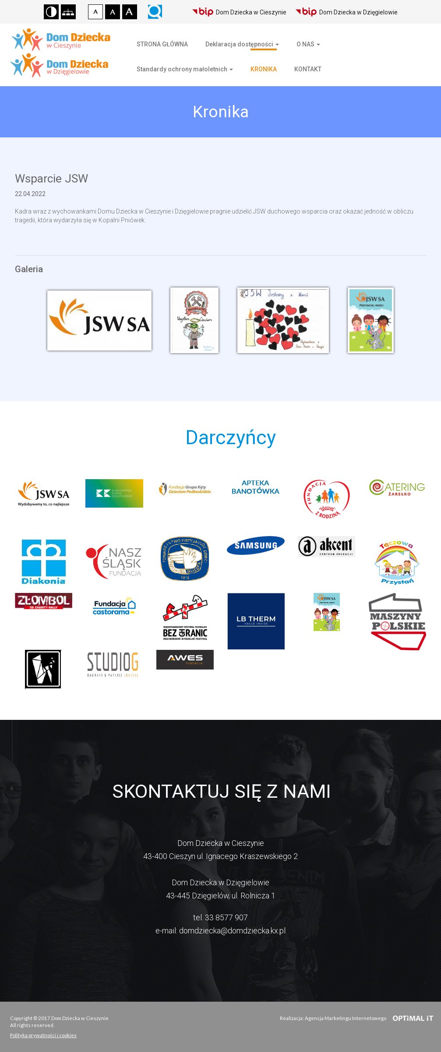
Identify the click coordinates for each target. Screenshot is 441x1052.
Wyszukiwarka (155, 12)
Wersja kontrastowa (51, 12)
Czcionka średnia (112, 12)
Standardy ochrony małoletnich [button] (185, 69)
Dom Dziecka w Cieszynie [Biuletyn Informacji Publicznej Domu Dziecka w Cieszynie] (239, 12)
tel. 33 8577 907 (220, 917)
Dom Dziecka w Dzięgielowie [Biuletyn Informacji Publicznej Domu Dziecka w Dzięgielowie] (346, 12)
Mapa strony (68, 12)
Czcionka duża (130, 12)
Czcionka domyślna (95, 12)
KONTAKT (307, 69)
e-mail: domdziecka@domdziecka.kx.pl (220, 930)
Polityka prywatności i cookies (43, 1035)
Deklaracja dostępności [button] (242, 44)
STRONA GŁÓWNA (162, 44)
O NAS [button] (308, 44)
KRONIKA (263, 69)
